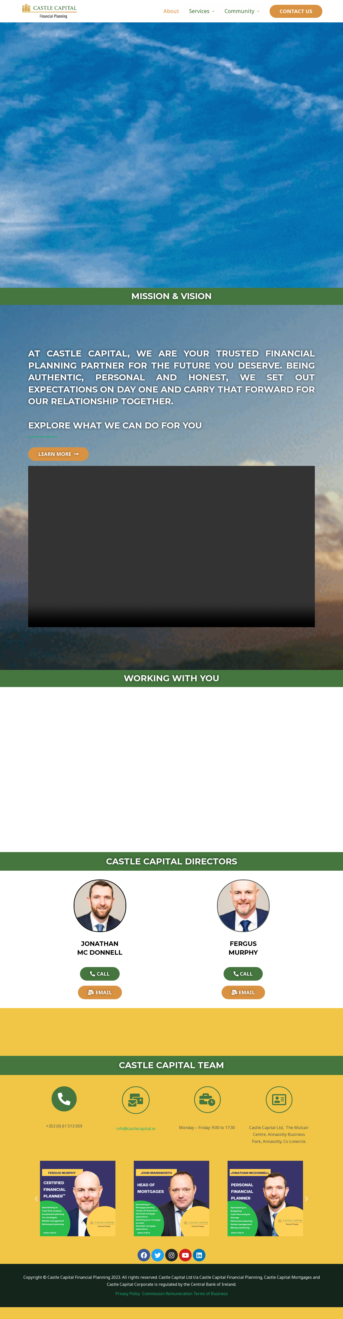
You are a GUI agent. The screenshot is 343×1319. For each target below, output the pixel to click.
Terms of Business (211, 1305)
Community (239, 11)
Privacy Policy (128, 1305)
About (170, 11)
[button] (36, 1210)
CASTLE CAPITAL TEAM (171, 1077)
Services (198, 11)
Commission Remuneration (168, 1305)
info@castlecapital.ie (135, 1140)
